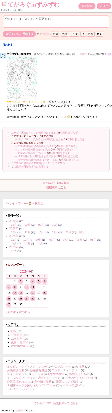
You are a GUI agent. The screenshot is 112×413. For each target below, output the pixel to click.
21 (8, 298)
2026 (13, 220)
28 (8, 304)
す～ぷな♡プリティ (20, 377)
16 (20, 292)
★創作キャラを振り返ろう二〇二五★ (31, 385)
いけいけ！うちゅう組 (79, 377)
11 (32, 287)
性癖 (81, 366)
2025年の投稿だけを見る (32, 153)
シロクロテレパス (18, 389)
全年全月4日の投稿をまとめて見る (37, 159)
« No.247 (49, 182)
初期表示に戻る (56, 187)
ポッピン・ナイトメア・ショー (27, 366)
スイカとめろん (17, 374)
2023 (13, 247)
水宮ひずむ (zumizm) (19, 53)
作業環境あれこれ (18, 381)
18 (32, 292)
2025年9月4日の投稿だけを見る (36, 146)
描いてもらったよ (48, 377)
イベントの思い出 (71, 385)
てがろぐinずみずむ (31, 4)
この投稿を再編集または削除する (30, 166)
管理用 (104, 5)
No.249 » (63, 182)
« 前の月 (11, 312)
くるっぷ (37, 374)
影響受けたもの (79, 374)
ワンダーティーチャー (66, 370)
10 (26, 287)
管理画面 (72, 403)
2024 (13, 235)
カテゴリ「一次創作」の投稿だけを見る (40, 139)
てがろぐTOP (42, 403)
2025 (13, 228)
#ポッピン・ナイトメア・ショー (27, 101)
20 (44, 292)
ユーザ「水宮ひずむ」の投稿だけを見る (33, 132)
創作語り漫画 (43, 381)
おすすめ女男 (56, 374)
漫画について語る (67, 381)
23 (20, 298)
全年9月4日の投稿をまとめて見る (37, 156)
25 (32, 298)
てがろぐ (19, 410)
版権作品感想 (38, 370)
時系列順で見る (68, 132)
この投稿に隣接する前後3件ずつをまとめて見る (38, 163)
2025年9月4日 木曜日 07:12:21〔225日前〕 (55, 54)
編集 (109, 54)
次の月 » (24, 312)
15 (14, 292)
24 (26, 298)
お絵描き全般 (15, 370)
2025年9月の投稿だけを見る (34, 149)
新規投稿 (87, 5)
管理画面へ (45, 34)
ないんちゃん (62, 366)
